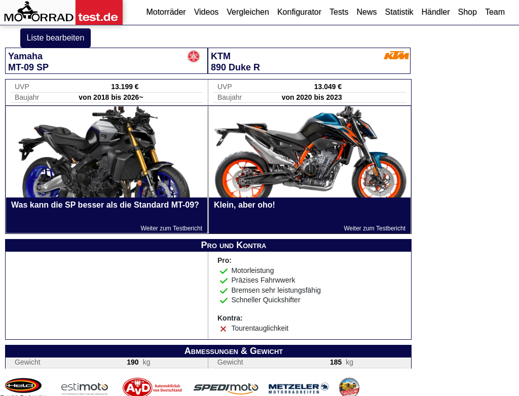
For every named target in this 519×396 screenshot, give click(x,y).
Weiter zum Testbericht (171, 228)
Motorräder (166, 12)
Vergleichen (248, 12)
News (366, 12)
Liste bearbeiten (56, 37)
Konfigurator (299, 12)
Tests (338, 12)
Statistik (399, 12)
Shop (467, 12)
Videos (206, 12)
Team (495, 12)
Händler (435, 12)
